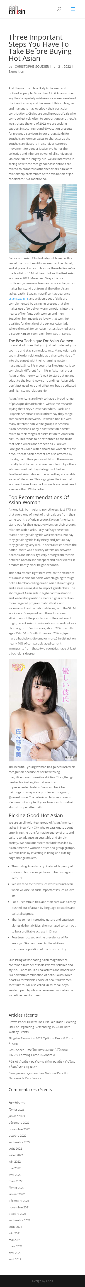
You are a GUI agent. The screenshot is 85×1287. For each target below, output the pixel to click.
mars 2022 (15, 1181)
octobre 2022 (17, 1135)
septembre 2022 (19, 1142)
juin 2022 (15, 1161)
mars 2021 (15, 1246)
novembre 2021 (19, 1207)
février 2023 (16, 1109)
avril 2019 (15, 1259)
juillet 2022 (16, 1155)
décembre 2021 (19, 1201)
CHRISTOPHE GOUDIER (32, 66)
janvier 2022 (17, 1194)
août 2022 (15, 1148)
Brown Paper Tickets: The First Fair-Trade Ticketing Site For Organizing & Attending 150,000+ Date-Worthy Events (42, 1027)
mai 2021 (15, 1240)
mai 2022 (15, 1168)
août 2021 (15, 1227)
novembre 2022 (19, 1129)
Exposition (16, 71)
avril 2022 (15, 1175)
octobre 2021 (17, 1214)
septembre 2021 (19, 1220)
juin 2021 (15, 1233)
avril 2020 (15, 1253)
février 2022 (16, 1188)
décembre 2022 (19, 1122)
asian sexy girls (19, 298)
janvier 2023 (17, 1116)
